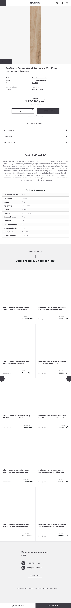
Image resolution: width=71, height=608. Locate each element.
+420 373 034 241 (30, 563)
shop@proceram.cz (31, 568)
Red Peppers (53, 588)
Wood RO (35, 83)
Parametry (35, 136)
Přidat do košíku (48, 111)
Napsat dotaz (35, 575)
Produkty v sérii (35, 142)
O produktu (35, 130)
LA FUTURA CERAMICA (39, 80)
